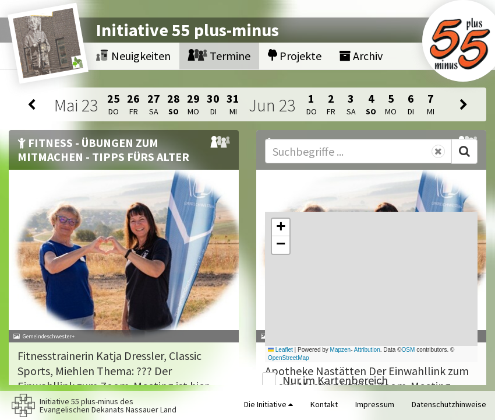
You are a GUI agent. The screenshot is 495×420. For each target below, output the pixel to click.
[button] (280, 227)
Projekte (294, 55)
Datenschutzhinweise (449, 404)
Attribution (367, 349)
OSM (408, 349)
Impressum (374, 404)
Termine (219, 55)
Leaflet (280, 349)
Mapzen (340, 349)
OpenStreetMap (288, 358)
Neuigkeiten (133, 55)
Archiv (361, 55)
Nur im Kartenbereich (335, 380)
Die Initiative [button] (268, 404)
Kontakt (324, 404)
